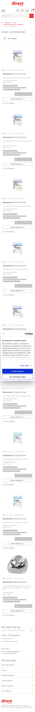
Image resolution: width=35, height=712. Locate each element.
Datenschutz (4, 707)
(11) (18, 99)
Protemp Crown (14, 74)
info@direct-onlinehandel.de (10, 641)
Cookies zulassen (17, 371)
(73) (18, 611)
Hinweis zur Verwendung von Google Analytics (20, 707)
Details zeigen (24, 365)
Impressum (26, 705)
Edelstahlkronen (14, 582)
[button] (22, 11)
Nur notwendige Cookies (17, 377)
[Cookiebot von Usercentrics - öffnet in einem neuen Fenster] (25, 334)
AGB (21, 705)
